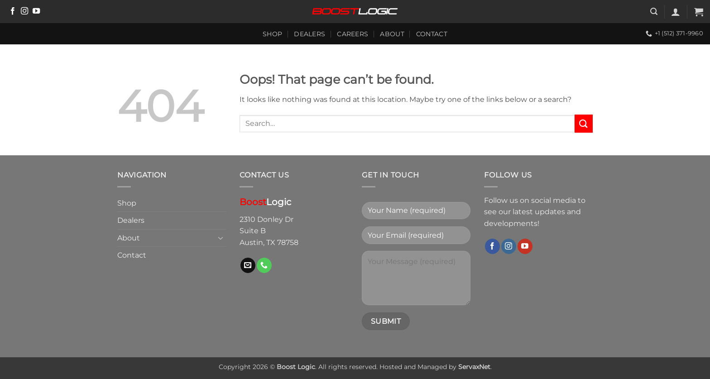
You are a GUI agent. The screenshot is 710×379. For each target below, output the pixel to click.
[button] (653, 11)
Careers (352, 34)
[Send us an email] (247, 265)
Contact (431, 34)
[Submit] (584, 123)
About (392, 34)
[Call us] (264, 265)
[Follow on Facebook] (12, 11)
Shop (272, 34)
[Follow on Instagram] (24, 11)
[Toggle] (220, 237)
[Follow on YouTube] (36, 11)
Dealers (309, 34)
